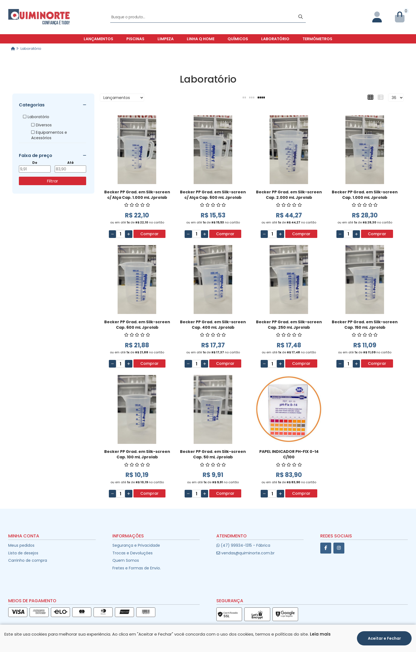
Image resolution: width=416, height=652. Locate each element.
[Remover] (112, 234)
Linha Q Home (200, 39)
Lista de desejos (23, 553)
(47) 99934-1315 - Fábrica (243, 545)
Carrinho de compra (27, 560)
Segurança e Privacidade (136, 545)
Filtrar (52, 181)
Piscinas (135, 39)
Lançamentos (98, 39)
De (34, 163)
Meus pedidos (21, 545)
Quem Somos (125, 560)
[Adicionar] (128, 234)
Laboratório (275, 39)
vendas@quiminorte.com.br (245, 553)
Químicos (238, 39)
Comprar (149, 234)
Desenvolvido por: (208, 647)
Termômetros (317, 39)
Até (70, 163)
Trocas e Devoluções (132, 553)
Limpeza (166, 39)
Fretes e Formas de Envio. (136, 568)
